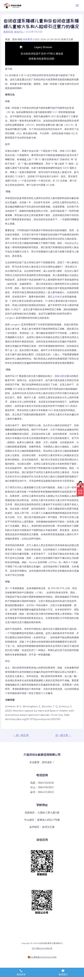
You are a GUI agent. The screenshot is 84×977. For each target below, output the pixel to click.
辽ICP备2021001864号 (42, 948)
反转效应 (57, 296)
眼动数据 (62, 376)
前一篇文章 (21, 735)
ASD (55, 112)
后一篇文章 (63, 735)
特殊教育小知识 (31, 39)
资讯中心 (19, 31)
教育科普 (8, 31)
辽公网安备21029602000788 (43, 957)
